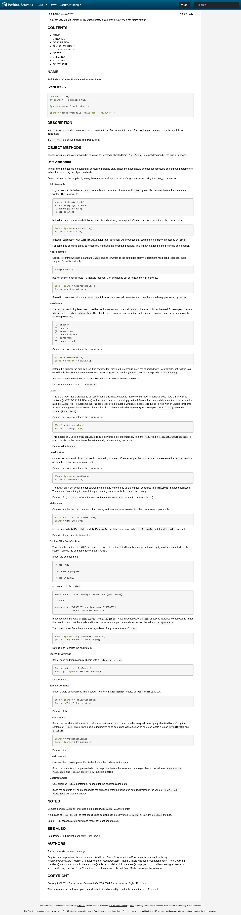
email (132, 906)
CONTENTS (57, 28)
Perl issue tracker (130, 911)
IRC (155, 911)
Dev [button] (52, 5)
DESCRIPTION (61, 42)
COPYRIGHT (60, 64)
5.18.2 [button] (41, 5)
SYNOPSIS (59, 39)
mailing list (146, 911)
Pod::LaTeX (54, 13)
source (64, 14)
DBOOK (81, 906)
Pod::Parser (54, 836)
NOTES (57, 53)
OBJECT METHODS (64, 46)
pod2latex (80, 836)
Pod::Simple (93, 836)
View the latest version (134, 20)
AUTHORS (59, 60)
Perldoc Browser (18, 4)
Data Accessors (66, 49)
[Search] (216, 5)
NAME (56, 35)
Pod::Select (93, 139)
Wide (184, 5)
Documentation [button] (69, 5)
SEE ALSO (59, 57)
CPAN (70, 14)
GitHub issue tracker (118, 906)
